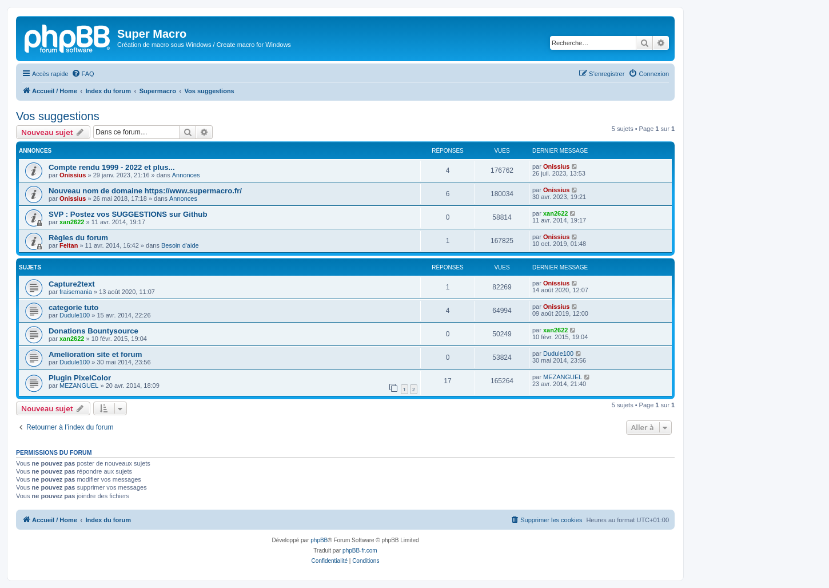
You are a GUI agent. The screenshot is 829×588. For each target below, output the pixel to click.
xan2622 (71, 221)
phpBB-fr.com (359, 550)
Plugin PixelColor (80, 378)
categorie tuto (73, 307)
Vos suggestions (57, 116)
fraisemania (75, 291)
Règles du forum (78, 237)
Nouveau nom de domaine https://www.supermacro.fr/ (145, 190)
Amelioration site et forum (95, 354)
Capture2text (72, 284)
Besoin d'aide (180, 245)
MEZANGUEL (78, 385)
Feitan (68, 245)
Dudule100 (74, 315)
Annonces (186, 175)
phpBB (319, 540)
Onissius (72, 175)
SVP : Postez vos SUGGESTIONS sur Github (128, 214)
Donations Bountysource (93, 331)
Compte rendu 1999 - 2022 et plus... (112, 167)
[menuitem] (82, 74)
